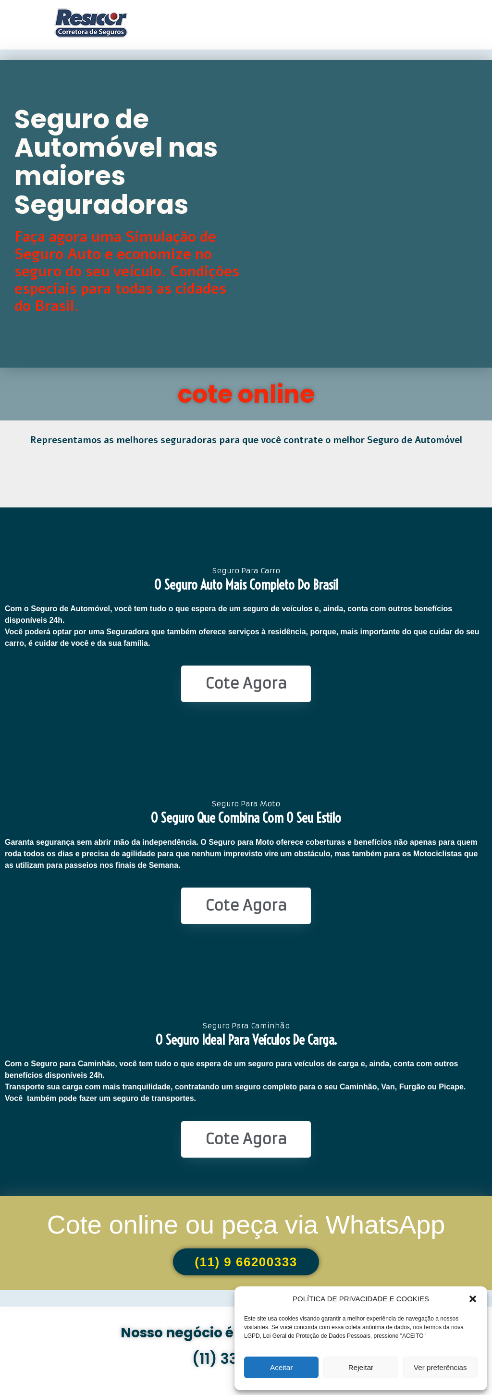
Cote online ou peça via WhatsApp (246, 1224)
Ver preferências (440, 1367)
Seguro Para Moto (246, 803)
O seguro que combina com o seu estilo (246, 817)
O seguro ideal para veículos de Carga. (246, 1039)
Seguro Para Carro (246, 570)
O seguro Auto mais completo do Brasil (246, 584)
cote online (246, 394)
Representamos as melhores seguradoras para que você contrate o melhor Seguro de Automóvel (246, 440)
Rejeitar (360, 1367)
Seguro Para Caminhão (246, 1025)
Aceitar (281, 1367)
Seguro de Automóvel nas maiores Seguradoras (116, 162)
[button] (473, 1299)
